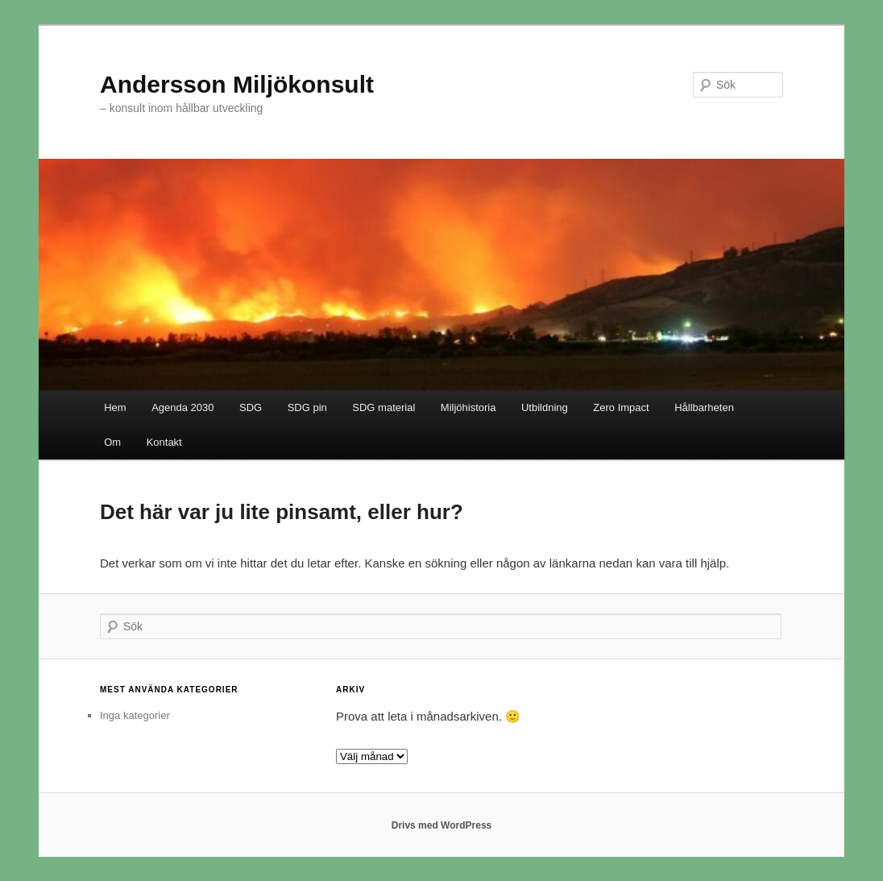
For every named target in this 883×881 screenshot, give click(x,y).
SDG (250, 407)
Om (112, 442)
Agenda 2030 (182, 407)
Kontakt (164, 442)
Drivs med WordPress (442, 825)
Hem (115, 407)
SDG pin (307, 407)
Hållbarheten (704, 407)
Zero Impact (621, 407)
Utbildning (544, 407)
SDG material (383, 407)
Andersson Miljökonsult (237, 84)
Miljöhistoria (468, 407)
